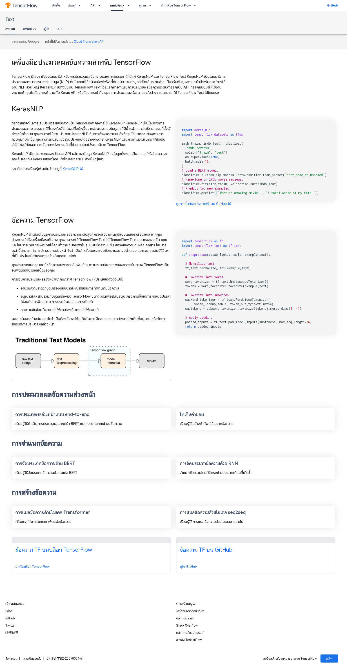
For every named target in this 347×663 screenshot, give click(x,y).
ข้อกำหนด (11, 658)
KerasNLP (27, 108)
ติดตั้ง (56, 5)
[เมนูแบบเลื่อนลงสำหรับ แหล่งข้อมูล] (129, 5)
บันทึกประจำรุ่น (185, 618)
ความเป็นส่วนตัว (32, 658)
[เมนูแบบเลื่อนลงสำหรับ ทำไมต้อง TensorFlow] (196, 5)
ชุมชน (142, 5)
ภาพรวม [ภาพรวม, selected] (10, 29)
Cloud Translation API (89, 41)
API (92, 5)
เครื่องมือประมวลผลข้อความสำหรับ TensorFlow (81, 62)
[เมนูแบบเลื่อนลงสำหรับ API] (100, 5)
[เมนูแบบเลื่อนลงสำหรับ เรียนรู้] (81, 5)
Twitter (10, 625)
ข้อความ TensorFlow (43, 220)
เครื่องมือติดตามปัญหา (190, 611)
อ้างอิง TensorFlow (189, 640)
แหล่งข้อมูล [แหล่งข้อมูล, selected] (117, 5)
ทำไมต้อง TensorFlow (176, 5)
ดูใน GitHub (188, 566)
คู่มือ (46, 29)
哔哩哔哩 (11, 632)
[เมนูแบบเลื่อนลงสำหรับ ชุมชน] (151, 5)
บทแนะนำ (29, 29)
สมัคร (329, 658)
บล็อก (9, 611)
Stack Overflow (187, 625)
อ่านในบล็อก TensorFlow (32, 566)
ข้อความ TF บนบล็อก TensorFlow (54, 549)
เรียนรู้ (72, 5)
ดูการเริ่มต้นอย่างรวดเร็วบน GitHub (201, 204)
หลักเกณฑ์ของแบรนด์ (189, 632)
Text (9, 19)
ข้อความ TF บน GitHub (206, 549)
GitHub (332, 5)
